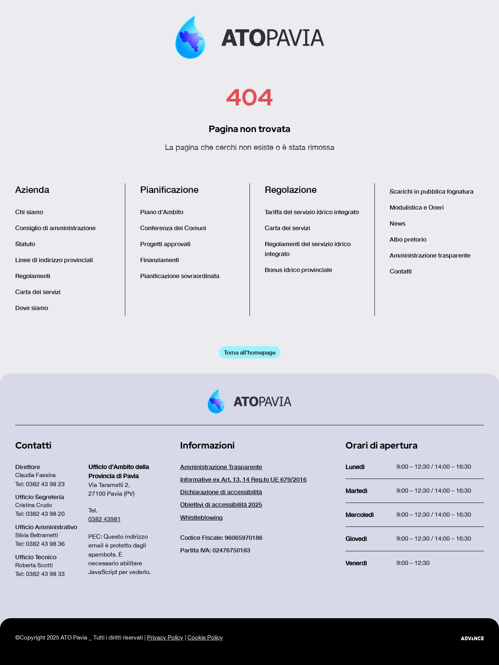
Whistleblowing (201, 517)
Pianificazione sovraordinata (179, 275)
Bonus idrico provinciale (298, 269)
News (397, 223)
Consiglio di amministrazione (55, 227)
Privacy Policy (165, 637)
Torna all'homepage (249, 352)
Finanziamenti (159, 259)
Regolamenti (32, 275)
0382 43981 (104, 518)
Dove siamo (31, 307)
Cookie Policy (205, 637)
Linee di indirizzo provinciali (54, 259)
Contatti (401, 271)
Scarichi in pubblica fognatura (431, 191)
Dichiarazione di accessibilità (221, 491)
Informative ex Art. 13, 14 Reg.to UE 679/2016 (243, 479)
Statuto (25, 243)
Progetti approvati (165, 243)
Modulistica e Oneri (417, 207)
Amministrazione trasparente (430, 255)
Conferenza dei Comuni (173, 227)
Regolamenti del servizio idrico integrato (307, 248)
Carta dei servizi (38, 291)
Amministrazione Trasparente (221, 466)
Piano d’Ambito (161, 211)
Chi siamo (29, 211)
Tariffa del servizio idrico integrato (312, 211)
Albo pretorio (408, 239)
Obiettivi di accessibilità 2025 (221, 504)
